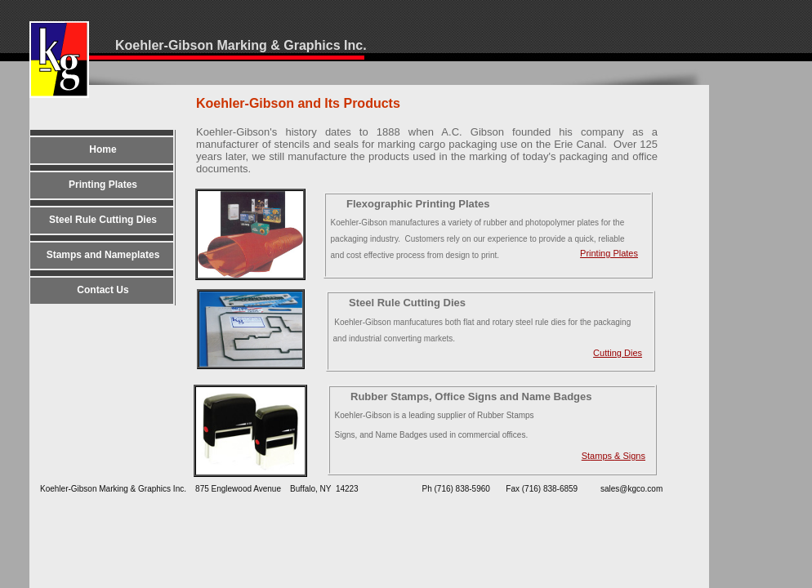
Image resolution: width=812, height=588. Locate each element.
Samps (613, 456)
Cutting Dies (617, 353)
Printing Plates (609, 253)
